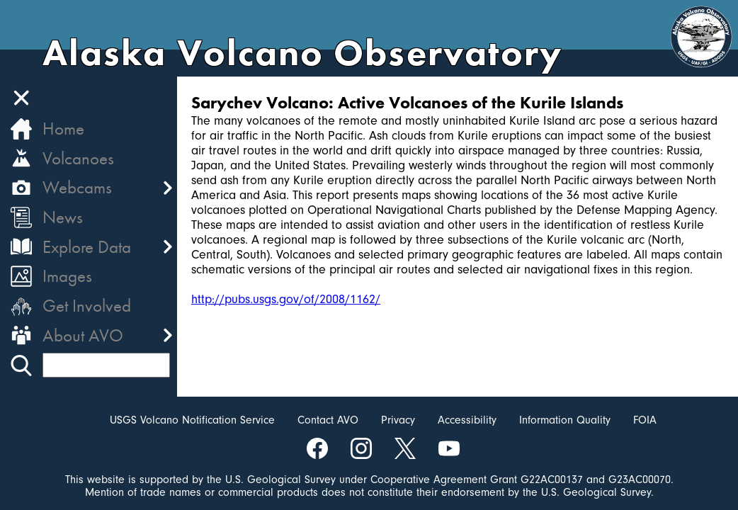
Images (67, 276)
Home (63, 128)
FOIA (645, 420)
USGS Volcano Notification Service (192, 420)
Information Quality (565, 420)
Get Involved (86, 305)
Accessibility (467, 420)
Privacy (398, 420)
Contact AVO (327, 420)
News (62, 217)
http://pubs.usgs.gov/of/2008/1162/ (285, 299)
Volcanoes (78, 158)
